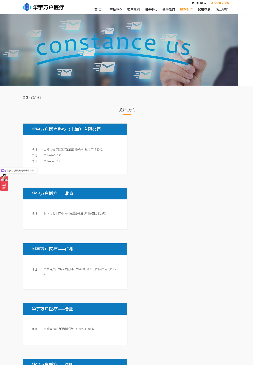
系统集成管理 (121, 335)
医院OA (27, 330)
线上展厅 (221, 9)
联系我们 (186, 9)
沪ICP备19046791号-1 (106, 361)
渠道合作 (190, 340)
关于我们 (168, 9)
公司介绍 (190, 330)
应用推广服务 (121, 340)
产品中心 (115, 9)
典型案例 (82, 335)
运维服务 (118, 346)
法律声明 (224, 361)
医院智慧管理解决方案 (36, 335)
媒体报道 (190, 335)
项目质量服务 (145, 340)
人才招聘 (208, 335)
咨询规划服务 (121, 330)
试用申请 (204, 9)
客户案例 (133, 9)
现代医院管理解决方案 (36, 340)
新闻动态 (208, 330)
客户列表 (82, 330)
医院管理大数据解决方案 (37, 351)
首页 (25, 101)
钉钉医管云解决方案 (34, 346)
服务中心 (151, 9)
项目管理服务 (145, 330)
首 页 (97, 9)
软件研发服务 (145, 335)
